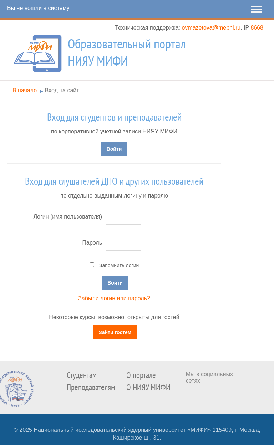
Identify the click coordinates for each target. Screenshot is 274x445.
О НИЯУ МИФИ (148, 387)
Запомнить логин (119, 265)
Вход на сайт (62, 90)
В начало (24, 90)
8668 (256, 28)
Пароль (92, 243)
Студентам (82, 375)
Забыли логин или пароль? (114, 298)
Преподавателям (91, 387)
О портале (141, 375)
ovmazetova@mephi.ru (211, 28)
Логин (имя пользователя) (68, 217)
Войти (114, 149)
